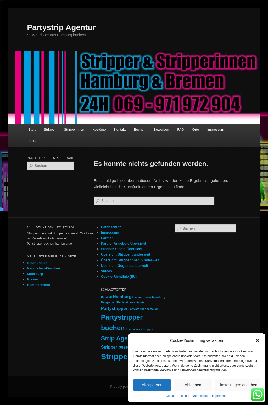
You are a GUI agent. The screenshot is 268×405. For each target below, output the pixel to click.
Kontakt (120, 129)
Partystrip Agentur (61, 27)
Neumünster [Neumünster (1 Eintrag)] (137, 302)
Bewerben (161, 129)
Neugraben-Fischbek (44, 268)
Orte (195, 129)
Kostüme (99, 129)
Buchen (140, 129)
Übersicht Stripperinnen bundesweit (130, 260)
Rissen (32, 279)
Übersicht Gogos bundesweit (124, 266)
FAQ (180, 129)
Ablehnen (193, 385)
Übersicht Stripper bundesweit (125, 254)
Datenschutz (200, 396)
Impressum (219, 396)
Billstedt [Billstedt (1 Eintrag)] (106, 297)
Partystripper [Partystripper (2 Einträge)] (114, 308)
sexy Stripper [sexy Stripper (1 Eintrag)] (144, 329)
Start (31, 129)
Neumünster (37, 263)
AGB (31, 141)
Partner (107, 238)
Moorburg (35, 274)
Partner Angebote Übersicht (123, 243)
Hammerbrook (38, 285)
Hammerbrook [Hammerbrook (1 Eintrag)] (141, 297)
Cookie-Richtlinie (177, 396)
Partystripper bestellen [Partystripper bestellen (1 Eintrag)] (143, 308)
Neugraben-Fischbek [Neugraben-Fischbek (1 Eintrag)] (115, 302)
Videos (106, 271)
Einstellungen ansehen (237, 385)
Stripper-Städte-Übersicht (121, 249)
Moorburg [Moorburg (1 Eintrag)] (158, 297)
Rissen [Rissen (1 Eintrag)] (130, 329)
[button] (257, 340)
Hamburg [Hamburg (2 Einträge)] (122, 296)
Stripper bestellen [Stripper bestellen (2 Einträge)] (119, 347)
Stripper (50, 129)
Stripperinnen (74, 129)
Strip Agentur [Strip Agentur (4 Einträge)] (120, 338)
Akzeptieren (152, 385)
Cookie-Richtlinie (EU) (119, 277)
